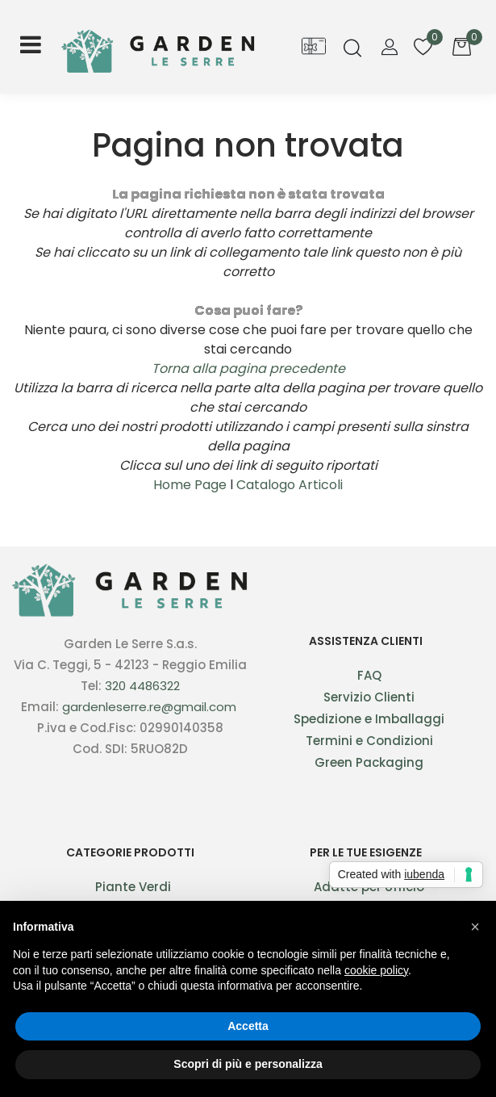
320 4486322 (142, 685)
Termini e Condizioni (369, 740)
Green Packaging (369, 762)
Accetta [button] (248, 1026)
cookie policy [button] (376, 970)
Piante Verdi (133, 886)
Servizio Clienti (369, 697)
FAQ (369, 675)
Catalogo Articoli (289, 484)
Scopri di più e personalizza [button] (247, 1063)
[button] (352, 49)
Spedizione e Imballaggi (369, 718)
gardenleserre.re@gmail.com (149, 706)
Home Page (191, 484)
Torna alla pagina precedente (248, 368)
